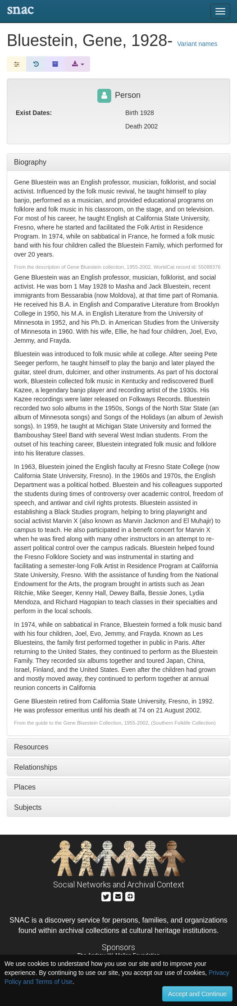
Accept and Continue (197, 993)
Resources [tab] (31, 747)
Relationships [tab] (35, 767)
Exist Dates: (34, 112)
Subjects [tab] (27, 807)
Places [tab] (25, 787)
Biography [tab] (30, 162)
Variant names (197, 43)
